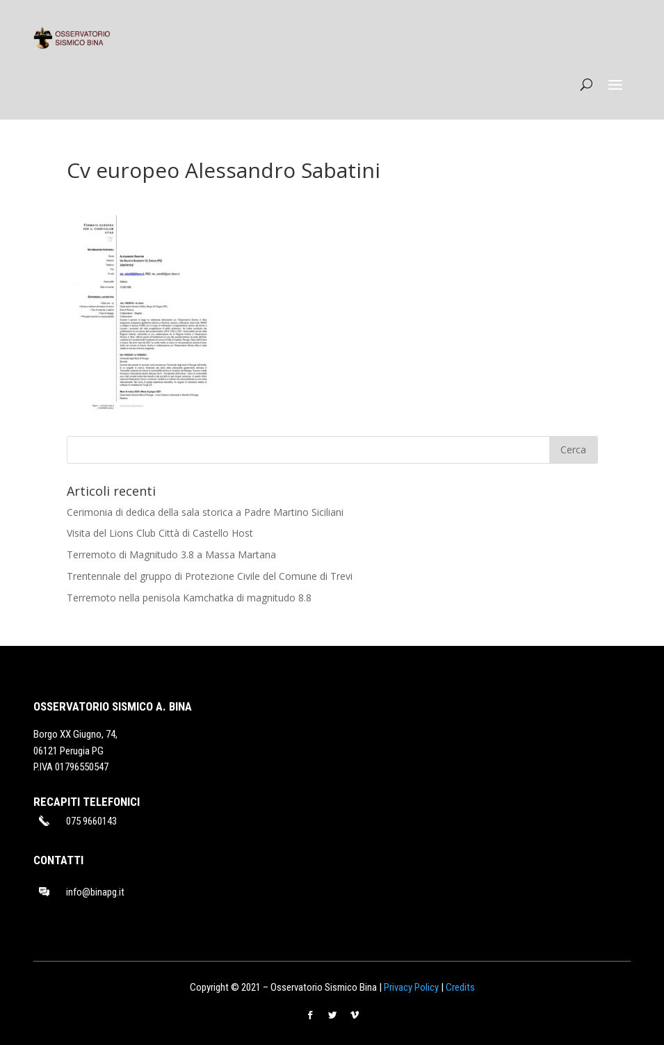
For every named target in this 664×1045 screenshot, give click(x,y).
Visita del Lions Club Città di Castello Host (160, 533)
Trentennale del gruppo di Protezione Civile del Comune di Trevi (210, 576)
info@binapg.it (95, 892)
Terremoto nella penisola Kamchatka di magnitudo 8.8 (189, 597)
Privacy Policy (411, 987)
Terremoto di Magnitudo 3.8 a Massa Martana (171, 554)
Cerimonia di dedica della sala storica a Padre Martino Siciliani (205, 512)
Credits (460, 987)
